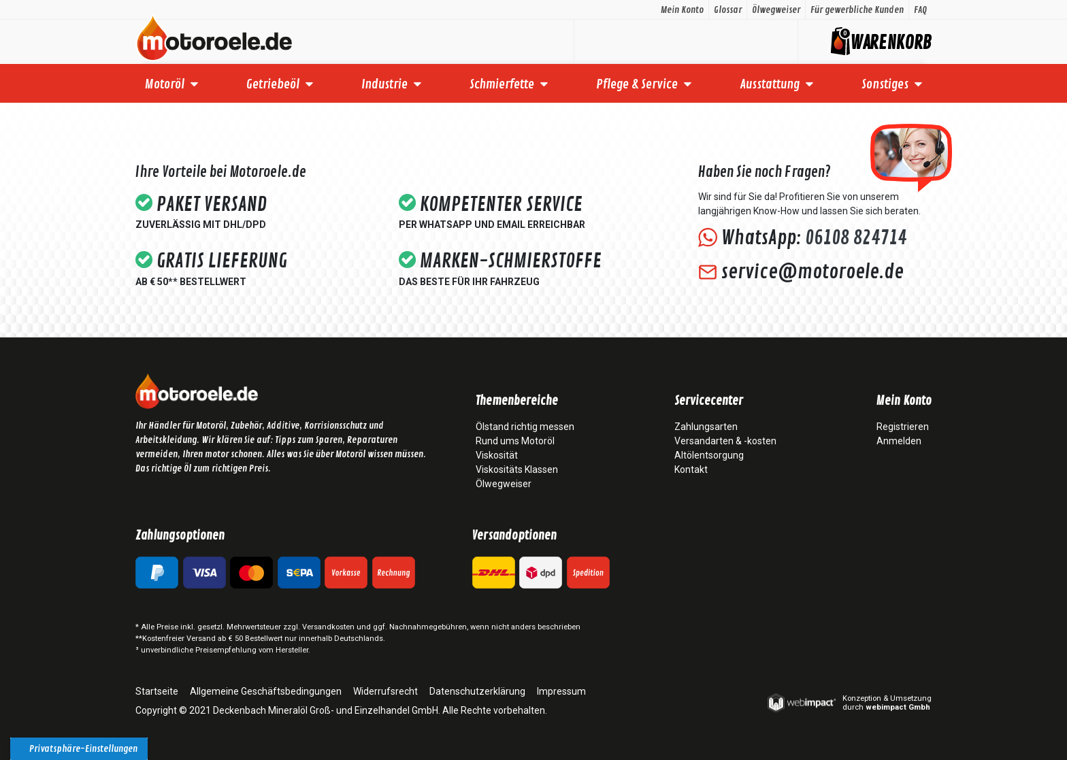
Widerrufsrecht (385, 691)
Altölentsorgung (709, 455)
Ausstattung (770, 84)
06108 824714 (855, 238)
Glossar (728, 10)
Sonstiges (884, 84)
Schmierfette (502, 84)
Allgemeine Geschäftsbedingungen (266, 691)
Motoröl (164, 84)
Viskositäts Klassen (517, 469)
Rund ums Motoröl (515, 440)
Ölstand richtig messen (525, 426)
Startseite (156, 691)
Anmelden (898, 440)
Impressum (561, 691)
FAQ (920, 10)
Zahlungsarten (706, 426)
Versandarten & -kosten (725, 440)
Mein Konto (682, 10)
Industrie (384, 84)
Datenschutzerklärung (477, 691)
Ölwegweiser (776, 10)
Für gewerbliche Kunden (857, 10)
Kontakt (691, 469)
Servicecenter (708, 401)
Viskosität (497, 455)
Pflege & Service (637, 84)
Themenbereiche (517, 401)
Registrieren (902, 426)
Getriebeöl (272, 84)
